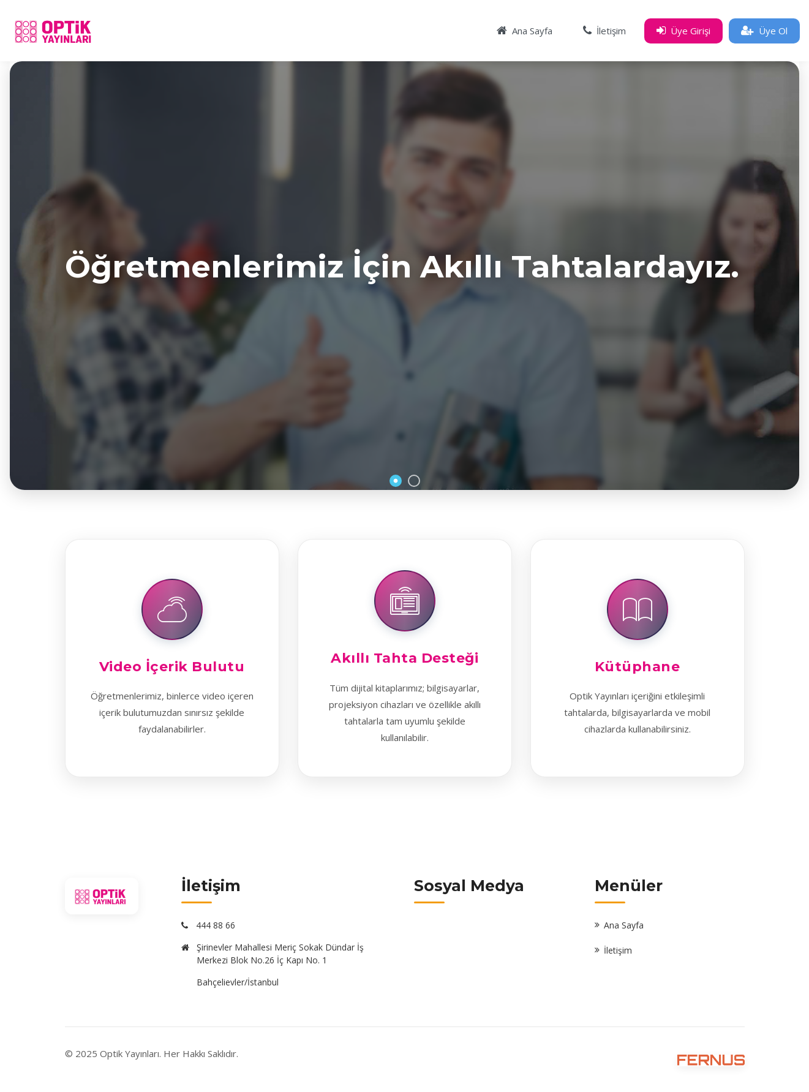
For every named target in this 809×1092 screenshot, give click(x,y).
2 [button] (414, 481)
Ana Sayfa (624, 925)
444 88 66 (215, 925)
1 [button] (395, 481)
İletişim (618, 950)
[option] (404, 275)
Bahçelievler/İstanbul (238, 982)
